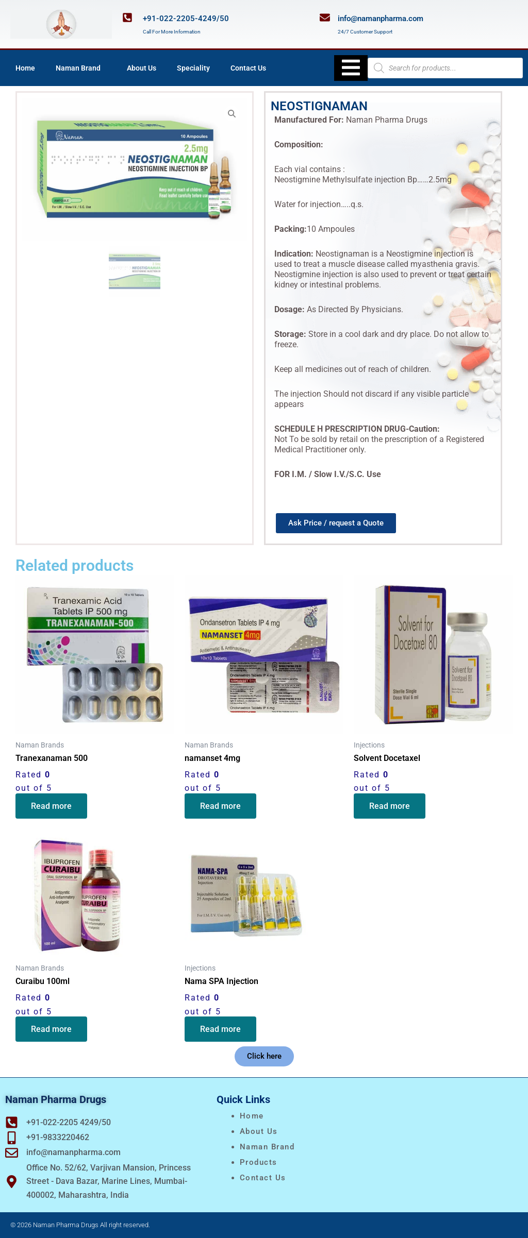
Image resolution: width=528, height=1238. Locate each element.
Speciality (193, 68)
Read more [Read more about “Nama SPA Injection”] (220, 1029)
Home (25, 68)
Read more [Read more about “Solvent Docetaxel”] (389, 806)
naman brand (267, 1146)
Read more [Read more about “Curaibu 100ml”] (51, 1029)
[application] (104, 68)
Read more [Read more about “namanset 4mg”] (220, 806)
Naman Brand (81, 68)
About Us (141, 68)
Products (258, 1162)
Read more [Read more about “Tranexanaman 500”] (51, 806)
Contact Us (248, 68)
